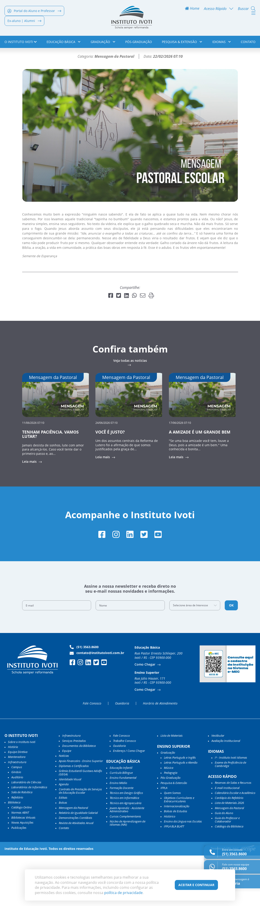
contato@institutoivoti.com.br (97, 703)
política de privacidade (123, 892)
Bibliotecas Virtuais (23, 867)
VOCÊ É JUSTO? (110, 482)
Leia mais (30, 511)
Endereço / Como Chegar (129, 801)
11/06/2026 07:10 (33, 472)
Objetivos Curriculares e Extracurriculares (179, 850)
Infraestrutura (71, 786)
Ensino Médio (118, 833)
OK (231, 655)
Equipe (66, 801)
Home (192, 9)
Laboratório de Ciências (26, 832)
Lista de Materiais (172, 786)
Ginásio (16, 822)
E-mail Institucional (227, 838)
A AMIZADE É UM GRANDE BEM (199, 482)
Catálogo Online (21, 857)
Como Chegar (145, 714)
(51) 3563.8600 (84, 697)
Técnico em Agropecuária (125, 853)
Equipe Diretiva (17, 802)
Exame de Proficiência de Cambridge (230, 814)
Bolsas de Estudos (175, 861)
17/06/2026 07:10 (180, 472)
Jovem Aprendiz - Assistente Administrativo (127, 860)
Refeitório (17, 847)
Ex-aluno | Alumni (24, 21)
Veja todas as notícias (130, 411)
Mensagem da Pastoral (73, 858)
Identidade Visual (70, 829)
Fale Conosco (92, 753)
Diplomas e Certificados (74, 816)
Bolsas (63, 853)
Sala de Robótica (21, 842)
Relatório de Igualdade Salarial (78, 863)
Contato (248, 43)
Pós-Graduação (138, 43)
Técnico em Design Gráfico (126, 843)
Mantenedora (16, 807)
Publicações (18, 878)
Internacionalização (176, 856)
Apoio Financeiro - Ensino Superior (81, 811)
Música (168, 818)
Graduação (103, 43)
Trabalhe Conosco (124, 791)
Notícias (25, 58)
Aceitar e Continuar (196, 885)
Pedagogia (170, 823)
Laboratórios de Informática (29, 837)
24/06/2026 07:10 (106, 472)
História (13, 797)
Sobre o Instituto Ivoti (21, 792)
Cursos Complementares (125, 866)
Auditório (17, 827)
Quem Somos (172, 843)
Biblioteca (14, 852)
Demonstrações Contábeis (75, 868)
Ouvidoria (122, 753)
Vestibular (217, 786)
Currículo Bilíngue (121, 823)
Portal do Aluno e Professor (34, 12)
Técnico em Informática (124, 848)
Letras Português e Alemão (180, 813)
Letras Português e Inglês (180, 808)
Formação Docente (121, 838)
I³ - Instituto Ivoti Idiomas (231, 808)
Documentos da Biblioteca (79, 796)
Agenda (64, 834)
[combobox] (194, 656)
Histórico (169, 866)
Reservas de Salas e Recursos (233, 833)
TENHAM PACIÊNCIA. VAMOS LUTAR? (50, 484)
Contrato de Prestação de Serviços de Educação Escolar (80, 841)
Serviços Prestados (74, 791)
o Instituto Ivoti (21, 43)
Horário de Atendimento (160, 753)
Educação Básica (63, 43)
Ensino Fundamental (123, 828)
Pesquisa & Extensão (182, 43)
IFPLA (164, 838)
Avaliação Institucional (225, 791)
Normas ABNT (20, 862)
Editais (63, 847)
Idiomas (221, 43)
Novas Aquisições (22, 873)
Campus (16, 817)
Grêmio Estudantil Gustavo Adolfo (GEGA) (80, 823)
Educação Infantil (121, 818)
